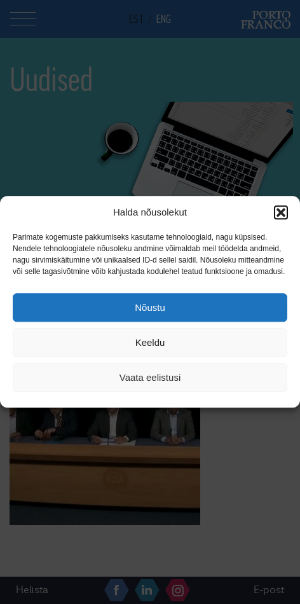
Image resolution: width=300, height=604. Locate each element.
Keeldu (150, 342)
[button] (281, 212)
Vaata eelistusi (150, 377)
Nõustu (150, 307)
